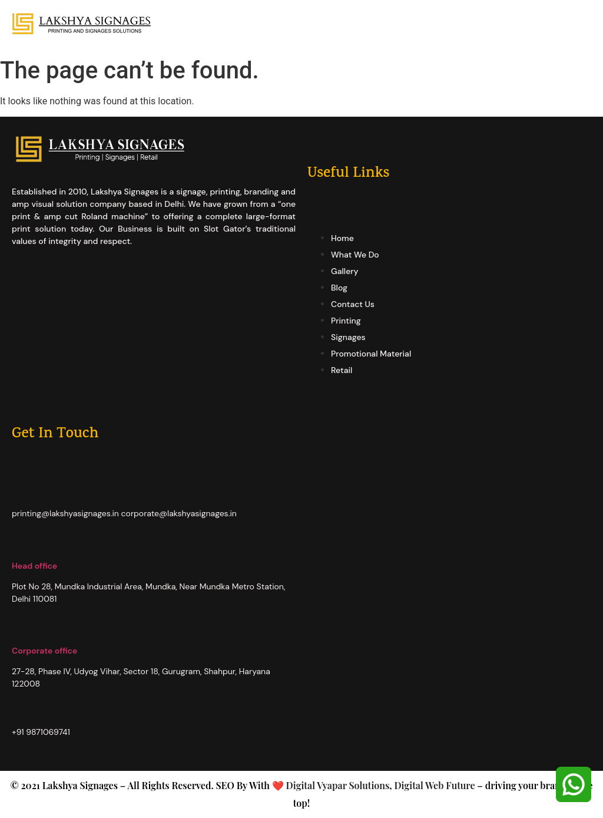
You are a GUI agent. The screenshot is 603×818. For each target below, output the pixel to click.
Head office (34, 565)
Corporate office (44, 650)
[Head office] (18, 546)
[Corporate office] (18, 631)
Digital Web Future (434, 785)
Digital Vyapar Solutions (337, 785)
